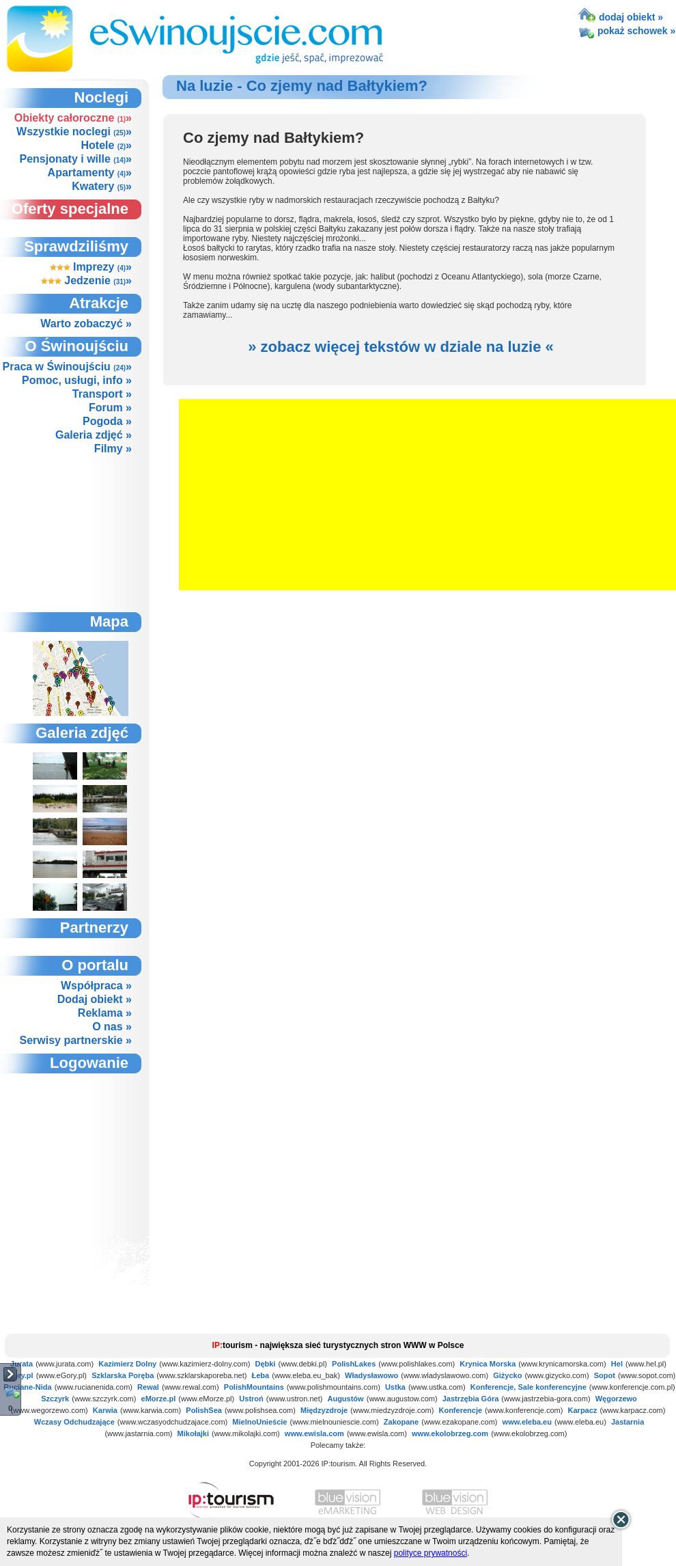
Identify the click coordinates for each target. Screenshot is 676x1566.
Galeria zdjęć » (93, 435)
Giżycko (507, 1375)
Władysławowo (371, 1375)
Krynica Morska (488, 1364)
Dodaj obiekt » (94, 999)
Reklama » (105, 1013)
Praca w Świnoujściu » (67, 366)
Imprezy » (91, 267)
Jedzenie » (86, 280)
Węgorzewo (616, 1399)
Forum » (110, 407)
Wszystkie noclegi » (74, 131)
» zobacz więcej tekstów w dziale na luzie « (401, 346)
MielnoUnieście (259, 1422)
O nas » (112, 1026)
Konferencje (460, 1410)
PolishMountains (254, 1387)
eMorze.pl (158, 1399)
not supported (81, 1148)
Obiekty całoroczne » (73, 118)
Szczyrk (55, 1399)
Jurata (21, 1364)
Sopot (604, 1375)
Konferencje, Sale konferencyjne (528, 1387)
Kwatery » (102, 186)
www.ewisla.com (314, 1433)
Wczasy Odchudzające (74, 1422)
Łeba (260, 1375)
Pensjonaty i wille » (75, 159)
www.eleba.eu (527, 1422)
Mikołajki (193, 1433)
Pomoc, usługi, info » (77, 380)
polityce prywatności (430, 1553)
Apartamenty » (90, 172)
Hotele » (106, 145)
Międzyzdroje (324, 1410)
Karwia (105, 1410)
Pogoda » (107, 421)
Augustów (345, 1399)
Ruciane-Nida (27, 1387)
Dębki (265, 1364)
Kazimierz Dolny (127, 1364)
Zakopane (401, 1422)
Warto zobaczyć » (86, 323)
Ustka (395, 1387)
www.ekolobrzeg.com (450, 1433)
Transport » (102, 394)
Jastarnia (627, 1422)
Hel (617, 1364)
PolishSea (204, 1410)
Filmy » (113, 448)
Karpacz (582, 1410)
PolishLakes (354, 1364)
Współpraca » (96, 985)
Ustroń (251, 1399)
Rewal (148, 1387)
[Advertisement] (80, 533)
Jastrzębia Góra (470, 1399)
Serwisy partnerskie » (75, 1040)
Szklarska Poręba (122, 1375)
